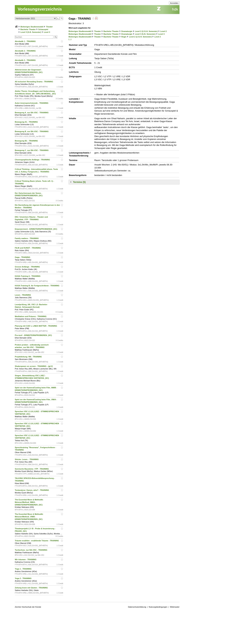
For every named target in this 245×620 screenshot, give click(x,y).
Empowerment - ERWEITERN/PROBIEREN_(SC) (36, 229)
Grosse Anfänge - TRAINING (27, 267)
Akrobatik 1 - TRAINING (25, 41)
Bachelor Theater (28, 29)
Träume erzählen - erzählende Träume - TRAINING (37, 541)
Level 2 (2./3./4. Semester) (146, 31)
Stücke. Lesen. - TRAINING (27, 459)
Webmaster (174, 607)
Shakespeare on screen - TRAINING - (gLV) (34, 366)
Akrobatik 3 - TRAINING (25, 60)
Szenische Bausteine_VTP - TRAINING (32, 469)
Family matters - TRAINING (27, 238)
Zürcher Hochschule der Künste (28, 607)
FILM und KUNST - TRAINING (28, 248)
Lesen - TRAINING (23, 295)
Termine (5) (79, 182)
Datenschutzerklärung (137, 607)
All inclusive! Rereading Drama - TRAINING (34, 82)
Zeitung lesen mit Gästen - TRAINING (31, 588)
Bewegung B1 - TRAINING (26, 141)
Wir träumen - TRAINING (26, 559)
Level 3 (47, 32)
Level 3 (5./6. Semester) (30, 32)
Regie (123, 37)
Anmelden (174, 3)
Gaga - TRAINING (23, 257)
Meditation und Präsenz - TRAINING (31, 316)
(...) (70, 39)
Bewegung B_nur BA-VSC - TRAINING (32, 131)
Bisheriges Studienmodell (31, 27)
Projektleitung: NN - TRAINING (28, 357)
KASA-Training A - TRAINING (28, 276)
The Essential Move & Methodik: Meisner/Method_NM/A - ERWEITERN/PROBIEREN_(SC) (29, 502)
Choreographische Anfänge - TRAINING (33, 160)
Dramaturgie (126, 31)
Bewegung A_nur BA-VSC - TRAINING (32, 113)
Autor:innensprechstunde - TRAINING (32, 103)
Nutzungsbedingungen (158, 607)
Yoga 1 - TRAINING (23, 569)
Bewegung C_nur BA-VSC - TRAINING (32, 150)
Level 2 (163, 31)
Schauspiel (43, 29)
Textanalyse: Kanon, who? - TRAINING (32, 490)
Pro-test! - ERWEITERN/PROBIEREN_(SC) (33, 335)
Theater (49, 27)
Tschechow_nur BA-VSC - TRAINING (31, 550)
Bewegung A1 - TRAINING (26, 122)
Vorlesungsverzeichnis (40, 9)
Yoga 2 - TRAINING (23, 578)
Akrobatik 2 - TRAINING (25, 51)
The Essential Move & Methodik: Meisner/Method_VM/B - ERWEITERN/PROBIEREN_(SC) (29, 516)
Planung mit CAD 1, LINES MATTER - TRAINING (36, 326)
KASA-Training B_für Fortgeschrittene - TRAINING (37, 286)
